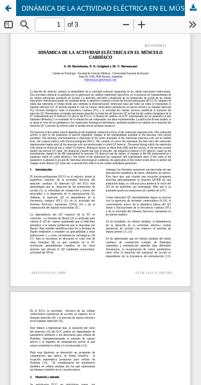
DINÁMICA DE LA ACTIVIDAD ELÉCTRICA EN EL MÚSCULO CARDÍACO (111, 8)
